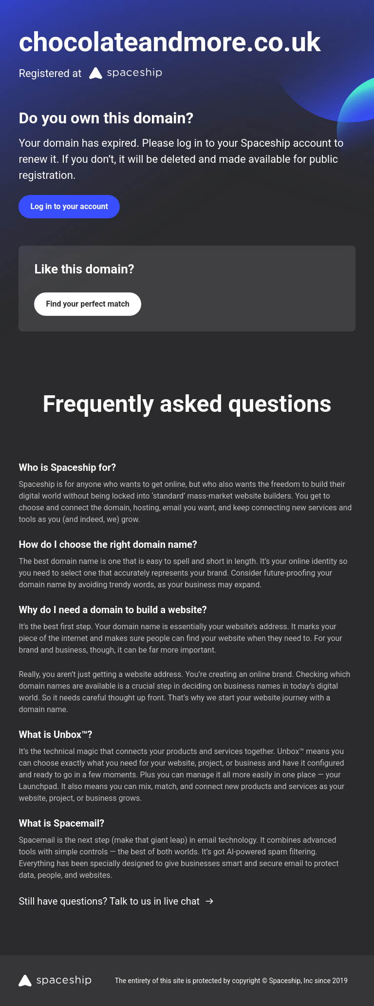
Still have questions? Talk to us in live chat (116, 901)
